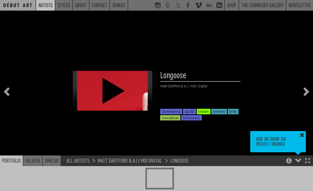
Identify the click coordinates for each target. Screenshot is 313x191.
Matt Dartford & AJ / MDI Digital (130, 160)
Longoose (179, 160)
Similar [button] (52, 160)
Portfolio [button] (11, 160)
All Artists (78, 160)
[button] (307, 161)
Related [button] (32, 160)
